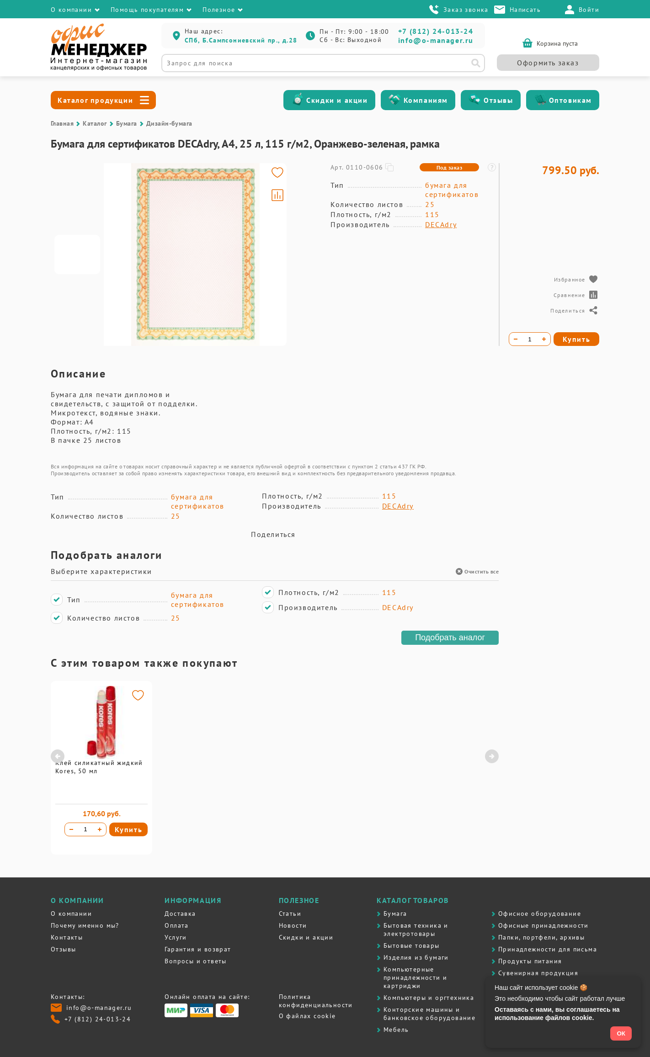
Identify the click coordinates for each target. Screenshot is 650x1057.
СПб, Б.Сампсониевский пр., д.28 (241, 40)
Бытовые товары (412, 945)
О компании (71, 913)
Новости (293, 925)
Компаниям (426, 100)
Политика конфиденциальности (316, 1001)
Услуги (175, 937)
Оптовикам (570, 100)
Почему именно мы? (85, 925)
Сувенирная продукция (538, 973)
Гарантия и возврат (198, 949)
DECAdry (441, 224)
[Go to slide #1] (77, 254)
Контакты (67, 937)
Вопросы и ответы (195, 961)
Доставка (180, 913)
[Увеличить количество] (99, 829)
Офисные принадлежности (543, 925)
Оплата (176, 925)
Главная (62, 123)
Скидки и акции (337, 100)
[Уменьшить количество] (71, 829)
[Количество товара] (85, 829)
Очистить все (477, 571)
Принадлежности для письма (547, 949)
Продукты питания (530, 961)
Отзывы (498, 100)
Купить (129, 829)
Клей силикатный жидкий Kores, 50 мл (99, 767)
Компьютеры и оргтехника (429, 997)
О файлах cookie (307, 1016)
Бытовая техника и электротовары (416, 929)
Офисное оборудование (539, 913)
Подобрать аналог (450, 637)
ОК (621, 1033)
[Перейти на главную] (99, 68)
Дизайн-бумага (169, 123)
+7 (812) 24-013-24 (436, 31)
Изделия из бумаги (416, 957)
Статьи (290, 913)
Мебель (396, 1029)
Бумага (126, 123)
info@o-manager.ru (436, 40)
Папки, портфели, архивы (541, 937)
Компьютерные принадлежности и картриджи (415, 977)
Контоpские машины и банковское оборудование (429, 1013)
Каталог (95, 123)
